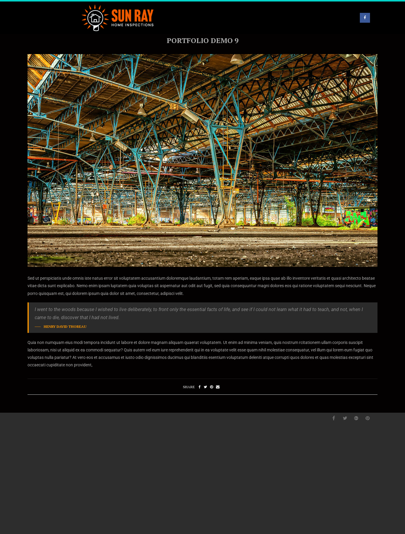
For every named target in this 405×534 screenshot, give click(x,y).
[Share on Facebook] (200, 387)
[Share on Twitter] (205, 387)
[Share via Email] (218, 387)
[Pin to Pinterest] (211, 387)
